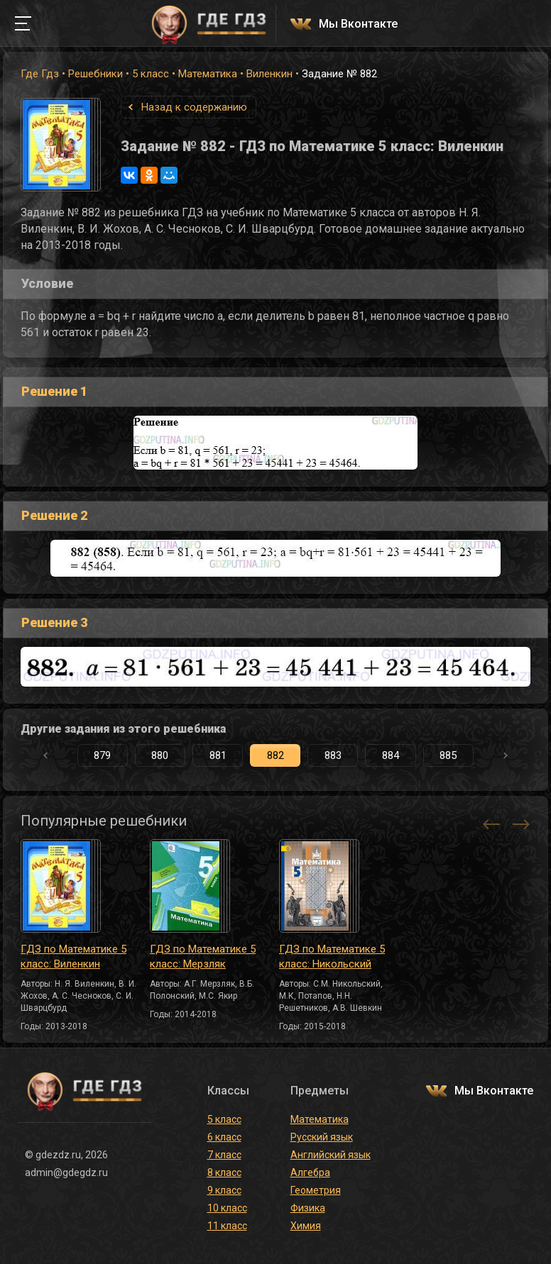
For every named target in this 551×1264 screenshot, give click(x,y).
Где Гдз (40, 73)
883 (333, 755)
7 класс (224, 1154)
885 (448, 755)
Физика (307, 1208)
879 (102, 755)
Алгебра (310, 1172)
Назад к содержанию (194, 107)
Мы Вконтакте (358, 24)
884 (390, 755)
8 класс (224, 1172)
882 (275, 755)
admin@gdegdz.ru (66, 1172)
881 (218, 755)
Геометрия (315, 1190)
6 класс (224, 1137)
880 (159, 755)
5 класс (150, 73)
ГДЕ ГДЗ (209, 23)
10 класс (227, 1208)
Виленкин (269, 73)
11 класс (227, 1225)
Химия (305, 1225)
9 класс (224, 1190)
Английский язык (330, 1154)
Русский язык (321, 1137)
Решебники (95, 73)
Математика (207, 73)
